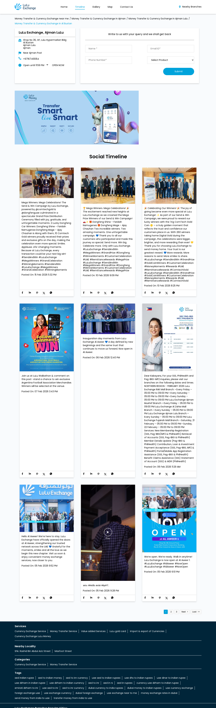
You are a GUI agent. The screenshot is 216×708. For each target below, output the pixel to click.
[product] (170, 40)
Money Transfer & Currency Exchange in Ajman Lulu (59, 701)
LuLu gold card (118, 611)
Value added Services (93, 611)
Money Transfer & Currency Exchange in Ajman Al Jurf (103, 693)
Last (194, 592)
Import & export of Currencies (147, 611)
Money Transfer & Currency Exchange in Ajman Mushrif (123, 701)
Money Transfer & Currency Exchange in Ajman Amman (55, 697)
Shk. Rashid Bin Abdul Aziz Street (33, 631)
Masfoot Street (63, 631)
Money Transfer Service (63, 611)
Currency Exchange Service (30, 611)
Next (184, 592)
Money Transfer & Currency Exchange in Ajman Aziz (120, 697)
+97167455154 (31, 39)
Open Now (58, 45)
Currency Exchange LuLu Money (33, 616)
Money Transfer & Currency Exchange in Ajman (42, 693)
